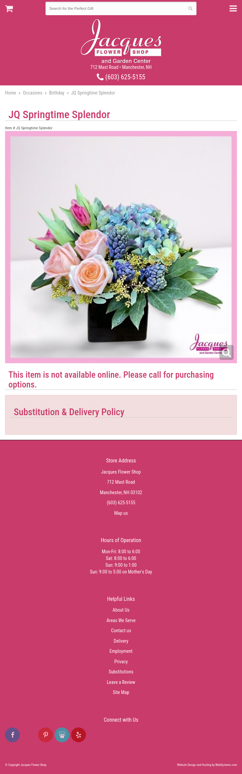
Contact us (121, 630)
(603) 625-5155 (121, 77)
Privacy (121, 661)
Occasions (32, 93)
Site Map (121, 692)
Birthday (56, 93)
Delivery (121, 641)
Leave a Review (121, 682)
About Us (121, 610)
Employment (121, 651)
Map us (121, 513)
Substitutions (121, 671)
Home (10, 93)
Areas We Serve (121, 620)
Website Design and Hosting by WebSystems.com (207, 765)
